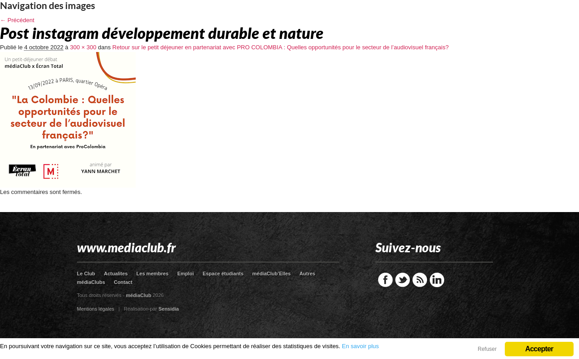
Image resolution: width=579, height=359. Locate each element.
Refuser (487, 349)
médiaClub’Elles (271, 273)
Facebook (385, 280)
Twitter (402, 280)
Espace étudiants (223, 273)
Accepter (539, 349)
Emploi (185, 273)
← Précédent (17, 20)
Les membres (153, 273)
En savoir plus (360, 346)
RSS (420, 280)
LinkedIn (437, 280)
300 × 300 (83, 47)
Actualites (116, 273)
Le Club (86, 273)
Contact (123, 282)
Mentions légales (95, 309)
